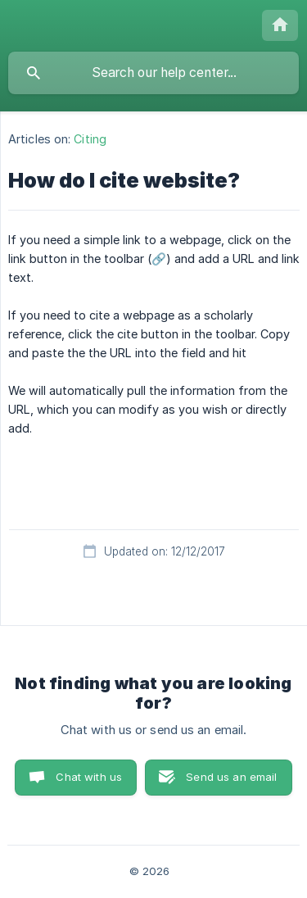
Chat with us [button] (89, 776)
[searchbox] (153, 73)
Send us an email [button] (231, 776)
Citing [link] (90, 139)
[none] (280, 25)
